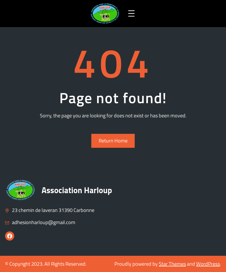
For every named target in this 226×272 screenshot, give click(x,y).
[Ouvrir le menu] (131, 13)
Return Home (113, 140)
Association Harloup (77, 190)
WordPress (208, 264)
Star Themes (172, 264)
